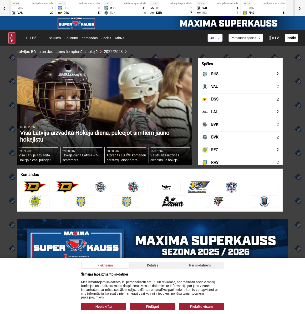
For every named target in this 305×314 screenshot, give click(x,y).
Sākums (55, 38)
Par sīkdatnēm (200, 265)
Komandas (89, 38)
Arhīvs (119, 38)
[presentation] (300, 8)
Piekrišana (105, 265)
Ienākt (291, 38)
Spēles (106, 38)
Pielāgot (152, 307)
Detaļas (152, 265)
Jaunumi (71, 38)
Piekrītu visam (201, 307)
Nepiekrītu (103, 307)
